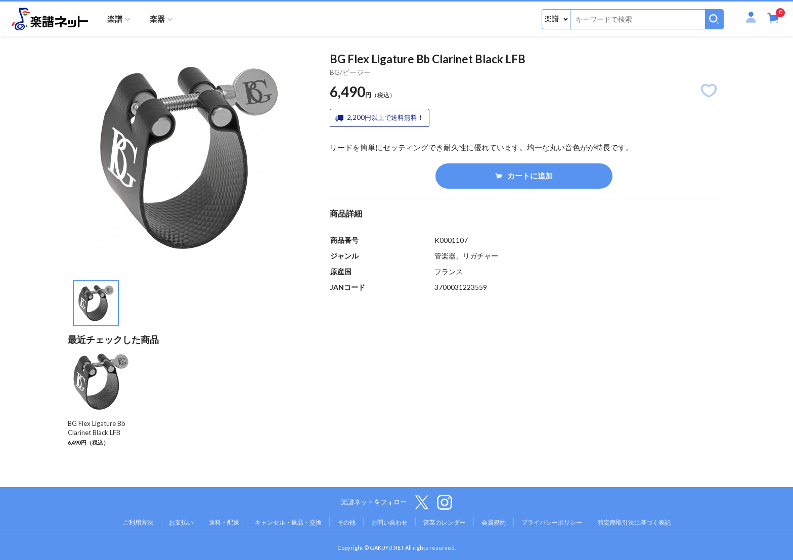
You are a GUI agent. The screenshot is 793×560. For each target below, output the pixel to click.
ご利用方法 (138, 522)
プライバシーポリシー (551, 522)
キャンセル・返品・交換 (288, 522)
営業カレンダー (444, 522)
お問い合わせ (389, 522)
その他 (346, 522)
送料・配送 (224, 522)
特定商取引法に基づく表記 (634, 522)
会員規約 (493, 522)
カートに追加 (524, 175)
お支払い (181, 522)
